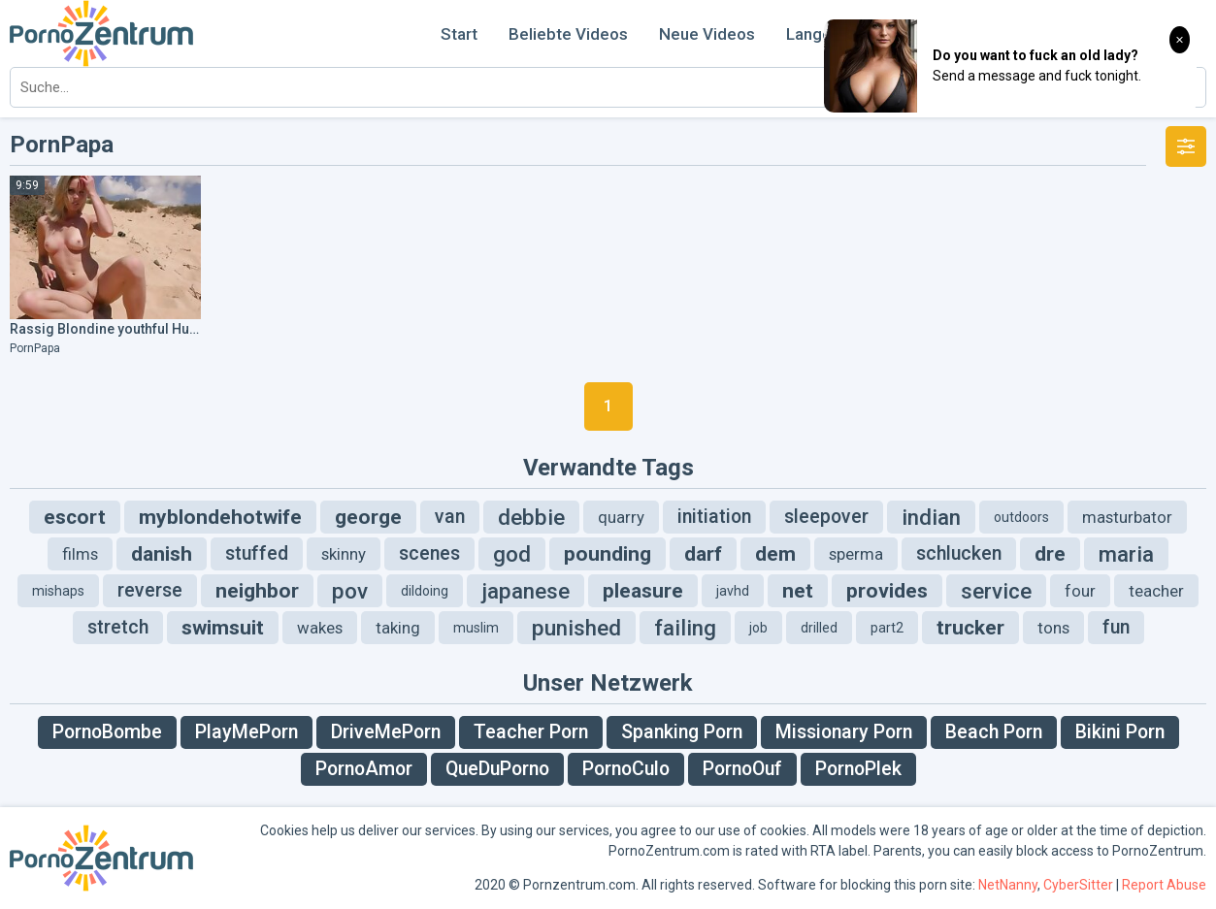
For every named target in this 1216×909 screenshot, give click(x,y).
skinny (343, 554)
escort (75, 517)
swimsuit (222, 627)
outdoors (1021, 517)
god (512, 554)
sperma (856, 554)
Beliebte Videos (568, 34)
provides (887, 590)
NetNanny (1007, 885)
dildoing (424, 591)
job (758, 627)
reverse (149, 590)
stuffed (256, 553)
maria (1126, 554)
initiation (714, 516)
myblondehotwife (220, 517)
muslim (476, 627)
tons (1053, 627)
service (996, 590)
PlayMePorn (246, 732)
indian (931, 517)
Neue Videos (707, 34)
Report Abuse (1164, 885)
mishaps (58, 591)
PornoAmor (363, 769)
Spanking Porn (681, 732)
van (450, 516)
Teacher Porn (531, 732)
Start (459, 34)
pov (350, 590)
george (368, 517)
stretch (117, 627)
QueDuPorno (497, 769)
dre (1050, 554)
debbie (531, 517)
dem (775, 554)
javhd (732, 591)
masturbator (1127, 517)
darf (703, 554)
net (797, 590)
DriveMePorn (386, 732)
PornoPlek (858, 769)
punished (576, 627)
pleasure (643, 590)
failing (685, 627)
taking (398, 627)
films (80, 554)
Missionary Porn (843, 732)
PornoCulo (626, 769)
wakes (320, 627)
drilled (819, 627)
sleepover (826, 516)
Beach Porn (993, 732)
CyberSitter (1078, 885)
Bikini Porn (1120, 732)
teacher (1156, 591)
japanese (525, 590)
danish (161, 554)
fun (1116, 627)
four (1080, 591)
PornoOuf (742, 769)
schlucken (959, 553)
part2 (887, 627)
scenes (429, 553)
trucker (970, 627)
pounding (607, 554)
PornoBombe (107, 732)
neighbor (257, 590)
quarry (621, 517)
